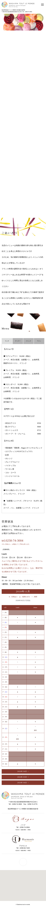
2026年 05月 (22, 777)
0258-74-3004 (25, 827)
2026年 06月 (22, 783)
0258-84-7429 (25, 848)
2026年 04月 (22, 771)
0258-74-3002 (28, 11)
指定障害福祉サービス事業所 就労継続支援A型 (13, 10)
